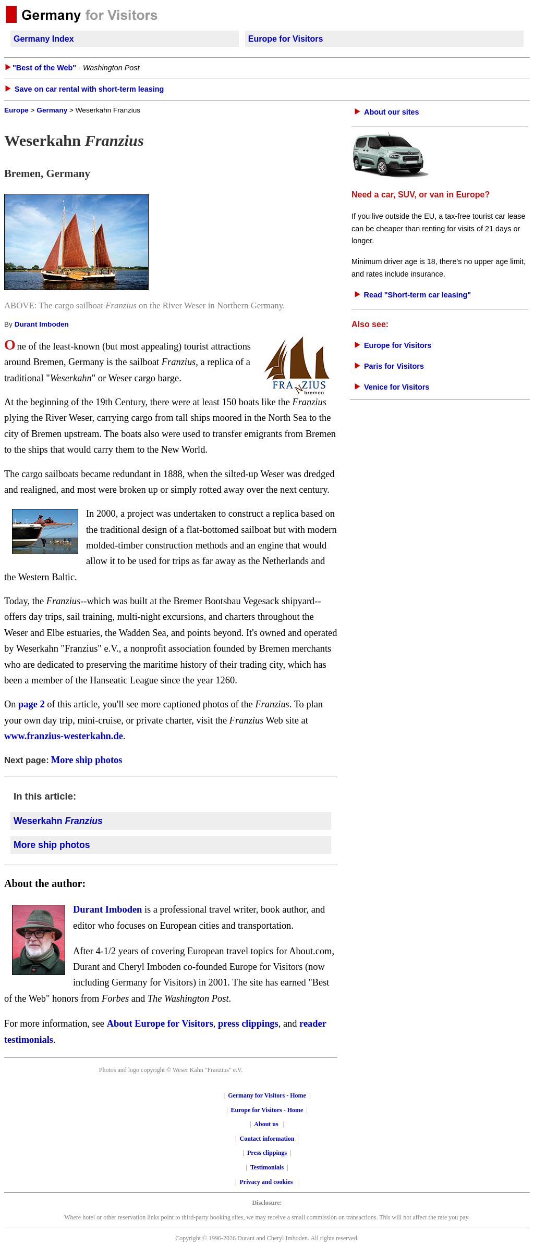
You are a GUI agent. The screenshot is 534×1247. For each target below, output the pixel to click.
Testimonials (267, 1167)
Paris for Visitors (394, 366)
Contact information (267, 1138)
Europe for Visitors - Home (267, 1110)
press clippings (248, 1023)
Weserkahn (58, 821)
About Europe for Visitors (160, 1023)
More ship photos (87, 760)
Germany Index (44, 38)
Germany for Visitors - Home (267, 1095)
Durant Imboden (42, 324)
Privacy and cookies (267, 1182)
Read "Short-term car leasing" (417, 295)
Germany (52, 110)
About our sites (391, 112)
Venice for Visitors (396, 387)
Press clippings (267, 1152)
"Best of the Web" (44, 68)
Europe (16, 110)
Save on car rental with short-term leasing (89, 89)
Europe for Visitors (285, 38)
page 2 (31, 704)
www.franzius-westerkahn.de (63, 736)
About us (266, 1124)
